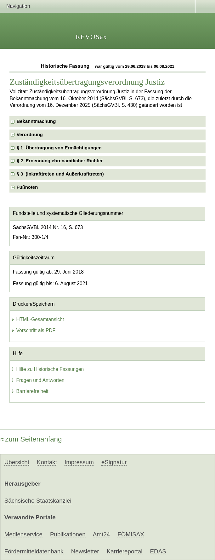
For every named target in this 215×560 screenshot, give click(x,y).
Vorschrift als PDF (33, 330)
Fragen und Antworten (37, 380)
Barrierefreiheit (29, 391)
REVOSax (91, 37)
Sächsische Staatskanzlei (37, 500)
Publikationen (68, 534)
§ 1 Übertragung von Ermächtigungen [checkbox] (58, 147)
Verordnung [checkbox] (29, 134)
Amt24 (101, 534)
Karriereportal (125, 551)
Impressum (79, 462)
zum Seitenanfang (31, 439)
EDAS (158, 551)
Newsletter (85, 551)
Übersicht (16, 462)
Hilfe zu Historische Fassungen (47, 369)
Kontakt (47, 462)
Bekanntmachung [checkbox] (36, 121)
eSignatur (114, 462)
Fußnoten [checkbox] (27, 187)
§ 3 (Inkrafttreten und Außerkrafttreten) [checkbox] (60, 173)
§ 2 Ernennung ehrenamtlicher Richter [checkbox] (59, 160)
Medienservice (23, 534)
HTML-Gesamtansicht (37, 319)
